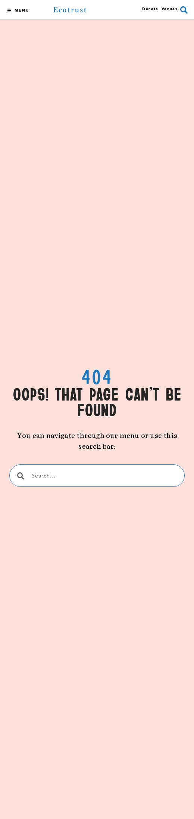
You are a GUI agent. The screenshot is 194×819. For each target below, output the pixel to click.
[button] (184, 10)
